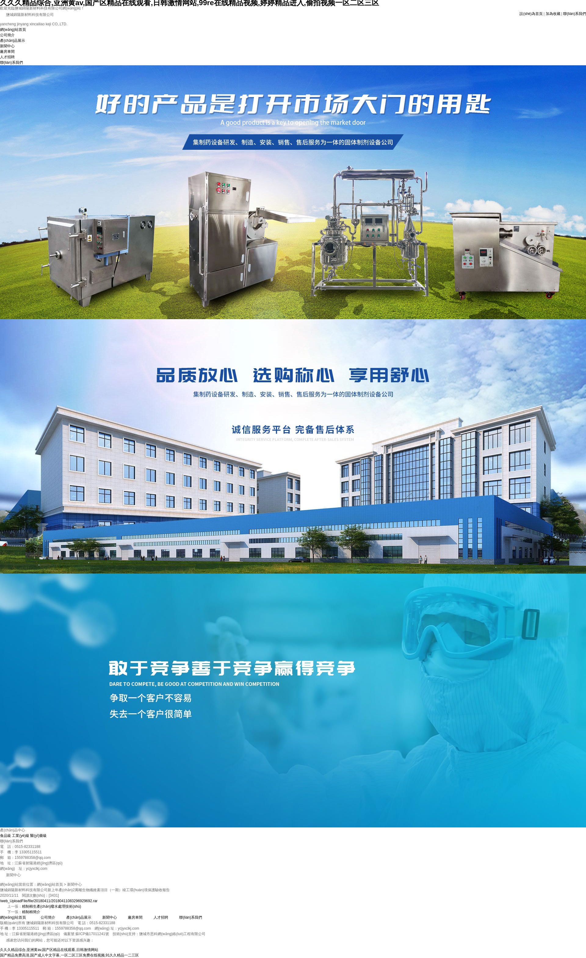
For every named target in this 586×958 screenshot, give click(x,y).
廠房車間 (7, 51)
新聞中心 (7, 46)
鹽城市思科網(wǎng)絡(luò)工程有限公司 (172, 934)
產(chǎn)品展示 (12, 40)
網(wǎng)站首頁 (13, 29)
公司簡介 (7, 35)
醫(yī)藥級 (38, 836)
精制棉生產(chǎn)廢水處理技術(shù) (51, 906)
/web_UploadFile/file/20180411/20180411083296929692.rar (49, 901)
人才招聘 (7, 57)
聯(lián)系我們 (574, 14)
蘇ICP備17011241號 (92, 934)
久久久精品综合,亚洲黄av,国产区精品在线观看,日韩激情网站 (49, 950)
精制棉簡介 (31, 912)
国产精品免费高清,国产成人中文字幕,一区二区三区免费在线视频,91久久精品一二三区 (69, 955)
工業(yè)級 (20, 836)
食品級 (5, 836)
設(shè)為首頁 (530, 14)
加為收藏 (553, 14)
